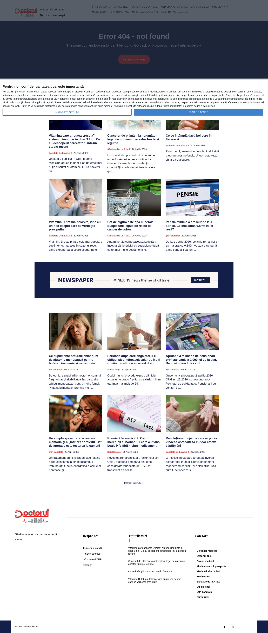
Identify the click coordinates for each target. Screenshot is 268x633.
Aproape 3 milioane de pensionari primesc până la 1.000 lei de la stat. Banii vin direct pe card (191, 359)
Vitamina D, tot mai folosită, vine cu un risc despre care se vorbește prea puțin (75, 226)
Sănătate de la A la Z (60, 153)
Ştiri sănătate (173, 235)
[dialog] (134, 100)
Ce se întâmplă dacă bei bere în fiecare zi (150, 571)
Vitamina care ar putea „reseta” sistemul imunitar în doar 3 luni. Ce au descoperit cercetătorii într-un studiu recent (74, 141)
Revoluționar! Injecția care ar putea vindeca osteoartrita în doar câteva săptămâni (191, 442)
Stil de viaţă (55, 369)
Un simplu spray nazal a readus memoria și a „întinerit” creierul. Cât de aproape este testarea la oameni (75, 442)
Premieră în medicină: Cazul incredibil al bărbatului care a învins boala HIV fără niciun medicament (133, 442)
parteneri (20, 91)
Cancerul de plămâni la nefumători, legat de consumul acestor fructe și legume (133, 139)
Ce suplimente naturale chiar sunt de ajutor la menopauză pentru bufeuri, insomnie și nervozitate (73, 359)
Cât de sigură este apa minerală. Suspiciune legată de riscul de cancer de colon (130, 226)
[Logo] (32, 516)
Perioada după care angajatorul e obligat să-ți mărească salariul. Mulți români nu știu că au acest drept (133, 359)
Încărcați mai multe (134, 483)
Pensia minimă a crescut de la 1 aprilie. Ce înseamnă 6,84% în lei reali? (189, 226)
